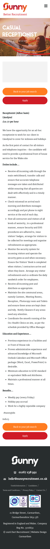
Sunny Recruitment (15, 7)
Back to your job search (25, 91)
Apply (25, 100)
